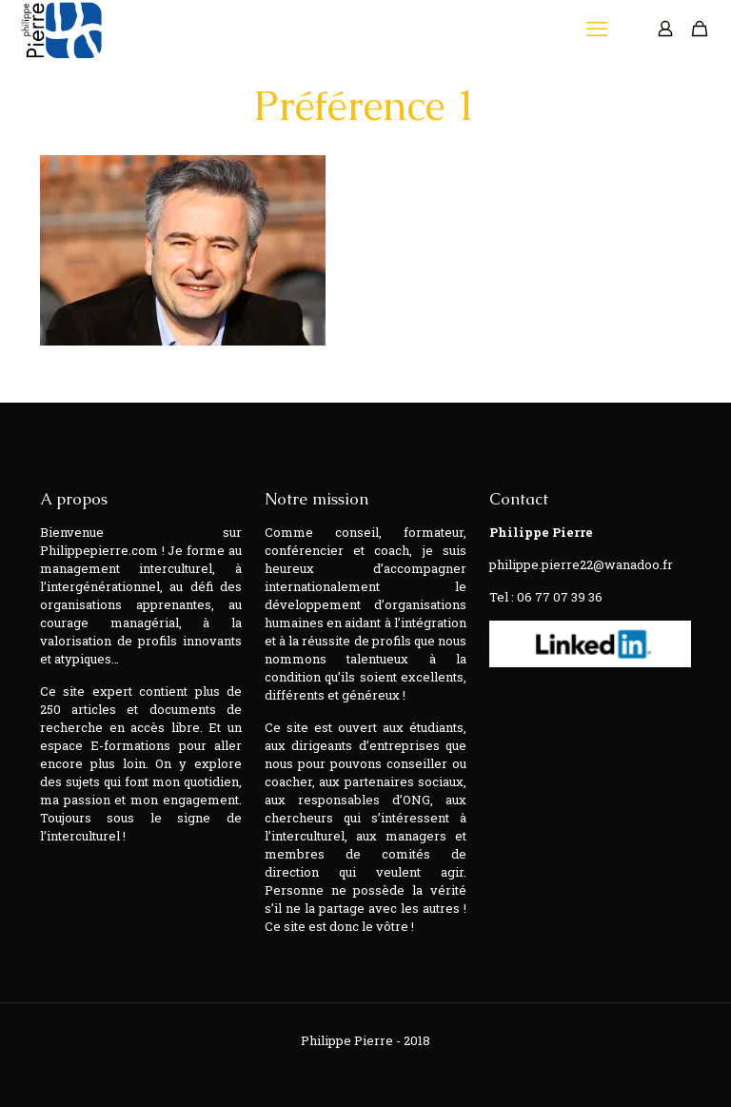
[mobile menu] (599, 28)
